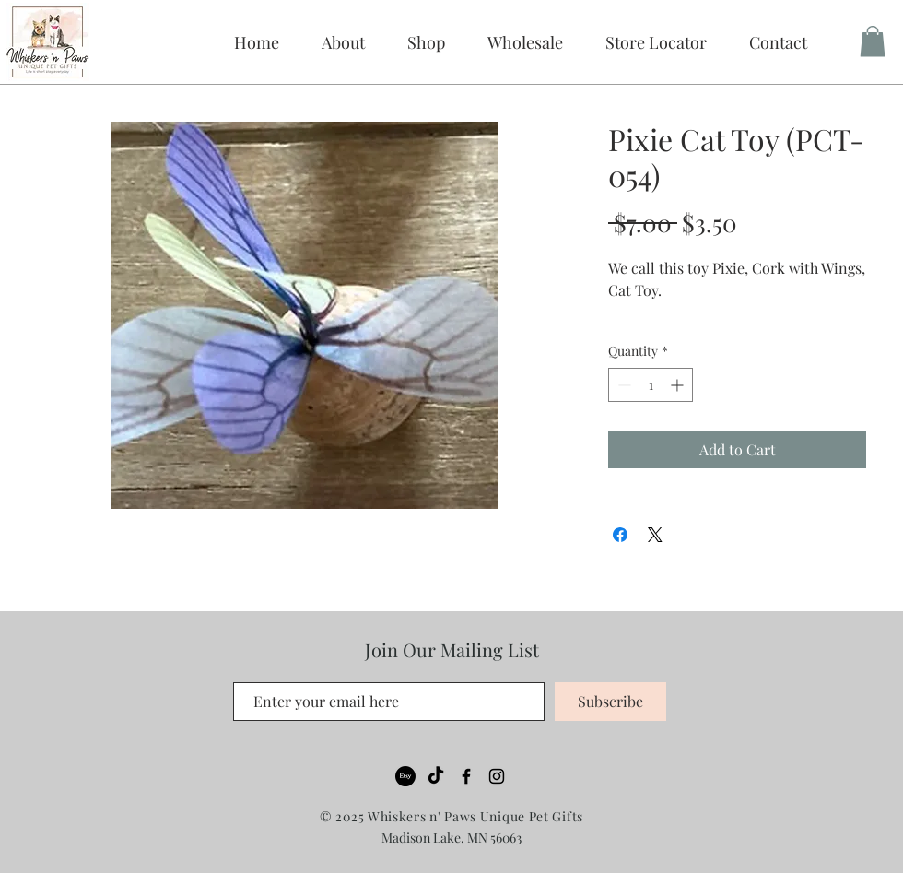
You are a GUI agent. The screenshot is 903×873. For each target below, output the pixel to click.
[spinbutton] (650, 385)
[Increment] (678, 385)
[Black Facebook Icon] (466, 776)
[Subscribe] (610, 701)
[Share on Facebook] (620, 535)
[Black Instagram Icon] (497, 776)
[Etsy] (405, 776)
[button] (525, 42)
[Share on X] (655, 535)
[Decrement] (622, 385)
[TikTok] (436, 776)
